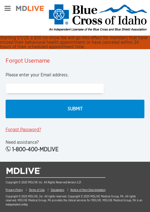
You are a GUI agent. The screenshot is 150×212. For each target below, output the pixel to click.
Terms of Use (37, 190)
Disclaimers (57, 190)
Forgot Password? (23, 129)
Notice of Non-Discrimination (87, 190)
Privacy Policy (14, 190)
